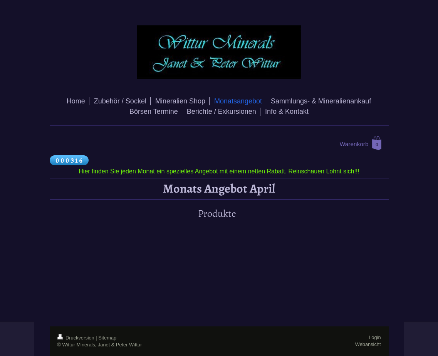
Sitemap (107, 338)
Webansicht (368, 344)
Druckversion (76, 338)
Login (375, 337)
